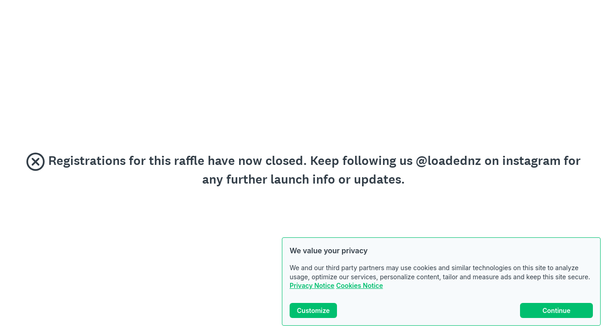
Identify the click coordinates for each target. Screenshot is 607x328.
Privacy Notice (312, 285)
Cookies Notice (359, 285)
